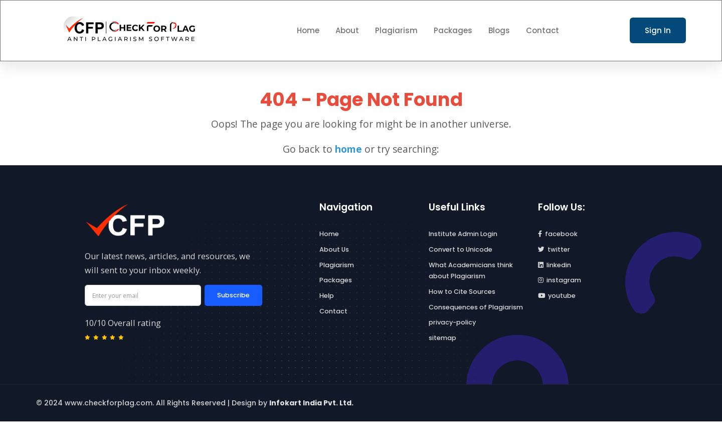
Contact (333, 311)
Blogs (499, 30)
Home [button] (308, 30)
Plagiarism (396, 30)
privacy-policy (452, 322)
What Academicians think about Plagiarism (471, 270)
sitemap (442, 338)
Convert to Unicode (460, 249)
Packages (453, 30)
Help (326, 295)
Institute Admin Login (463, 234)
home (348, 149)
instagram (559, 280)
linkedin (554, 265)
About (347, 30)
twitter (554, 249)
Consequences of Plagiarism (476, 307)
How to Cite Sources (462, 291)
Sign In (658, 30)
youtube (557, 295)
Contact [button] (542, 30)
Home (329, 234)
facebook (558, 234)
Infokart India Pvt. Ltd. (311, 403)
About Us (334, 249)
